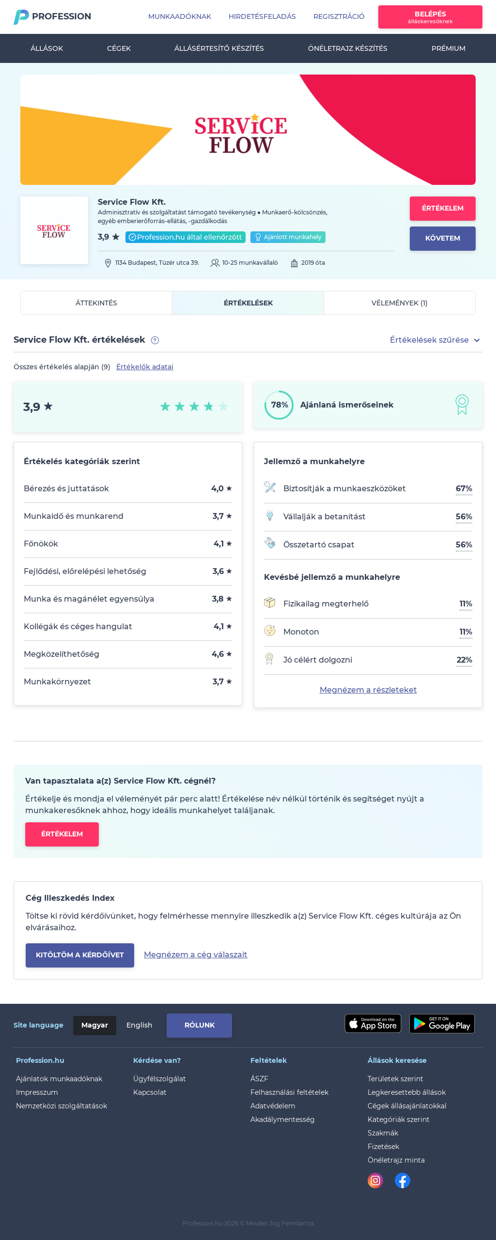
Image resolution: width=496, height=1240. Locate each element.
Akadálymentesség (282, 1119)
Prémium (448, 48)
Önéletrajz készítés (348, 48)
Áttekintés (96, 303)
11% (466, 603)
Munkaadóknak (179, 16)
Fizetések (383, 1146)
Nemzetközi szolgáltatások (61, 1106)
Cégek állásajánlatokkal (407, 1106)
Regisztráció (339, 16)
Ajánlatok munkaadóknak (59, 1078)
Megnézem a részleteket (368, 690)
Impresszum (37, 1092)
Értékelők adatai (144, 367)
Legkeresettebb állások (407, 1092)
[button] (436, 340)
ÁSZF (259, 1078)
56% (464, 516)
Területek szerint (395, 1078)
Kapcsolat (150, 1092)
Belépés (430, 17)
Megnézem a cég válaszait (196, 954)
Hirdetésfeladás (262, 16)
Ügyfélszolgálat (159, 1078)
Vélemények (400, 303)
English (139, 1025)
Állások (47, 48)
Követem (442, 238)
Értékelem (443, 208)
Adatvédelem (272, 1106)
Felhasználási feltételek (289, 1092)
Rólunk (200, 1025)
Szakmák (383, 1133)
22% (464, 660)
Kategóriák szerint (399, 1119)
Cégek (119, 48)
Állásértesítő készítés (219, 48)
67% (464, 488)
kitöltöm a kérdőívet (80, 955)
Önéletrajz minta (396, 1160)
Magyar (94, 1025)
